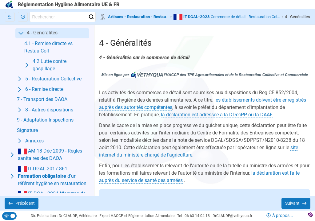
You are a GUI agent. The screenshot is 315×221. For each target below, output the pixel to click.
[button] (23, 17)
